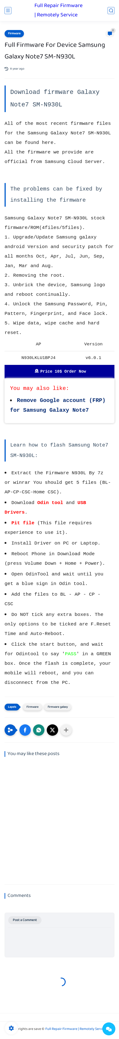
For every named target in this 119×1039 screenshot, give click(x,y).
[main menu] (8, 10)
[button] (25, 730)
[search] (111, 10)
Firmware (14, 33)
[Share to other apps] (66, 730)
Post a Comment (25, 920)
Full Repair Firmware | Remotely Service (58, 10)
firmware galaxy (58, 707)
